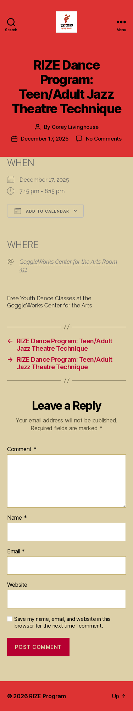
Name (17, 518)
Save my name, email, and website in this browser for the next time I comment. (62, 622)
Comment (22, 449)
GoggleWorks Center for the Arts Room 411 (68, 265)
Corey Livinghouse (75, 127)
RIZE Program (47, 696)
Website (17, 585)
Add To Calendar (42, 211)
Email (16, 551)
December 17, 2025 (45, 138)
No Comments (104, 138)
